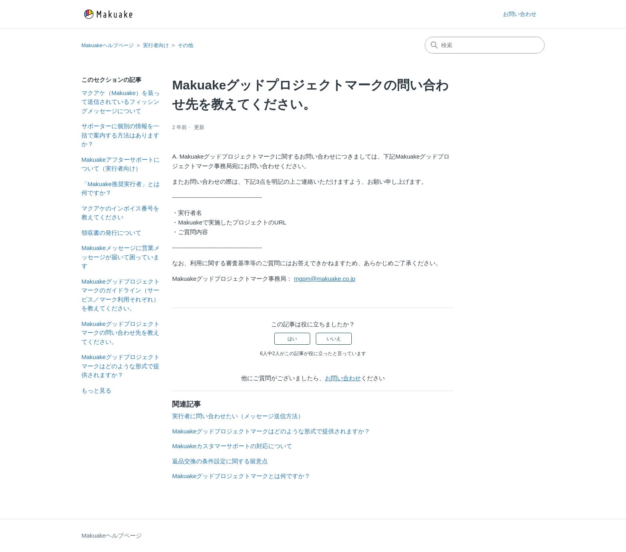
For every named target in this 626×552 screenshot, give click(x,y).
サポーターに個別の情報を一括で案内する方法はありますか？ (120, 135)
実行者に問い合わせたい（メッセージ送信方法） (238, 416)
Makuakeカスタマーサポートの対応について (232, 446)
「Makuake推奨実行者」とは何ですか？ (120, 189)
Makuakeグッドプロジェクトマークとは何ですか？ (241, 476)
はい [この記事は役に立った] (292, 339)
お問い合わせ (520, 14)
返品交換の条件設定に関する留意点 (220, 461)
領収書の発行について (111, 232)
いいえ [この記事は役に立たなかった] (334, 339)
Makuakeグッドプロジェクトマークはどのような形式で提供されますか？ (120, 365)
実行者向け (156, 45)
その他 (185, 45)
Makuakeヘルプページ (107, 45)
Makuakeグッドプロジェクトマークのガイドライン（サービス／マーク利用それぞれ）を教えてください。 (120, 295)
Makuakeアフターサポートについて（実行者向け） (120, 164)
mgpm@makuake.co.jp (324, 278)
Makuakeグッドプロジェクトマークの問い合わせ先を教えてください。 (120, 332)
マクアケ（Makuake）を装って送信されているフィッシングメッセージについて (120, 101)
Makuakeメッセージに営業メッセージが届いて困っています (120, 256)
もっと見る (96, 390)
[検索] (484, 45)
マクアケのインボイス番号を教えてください (120, 213)
